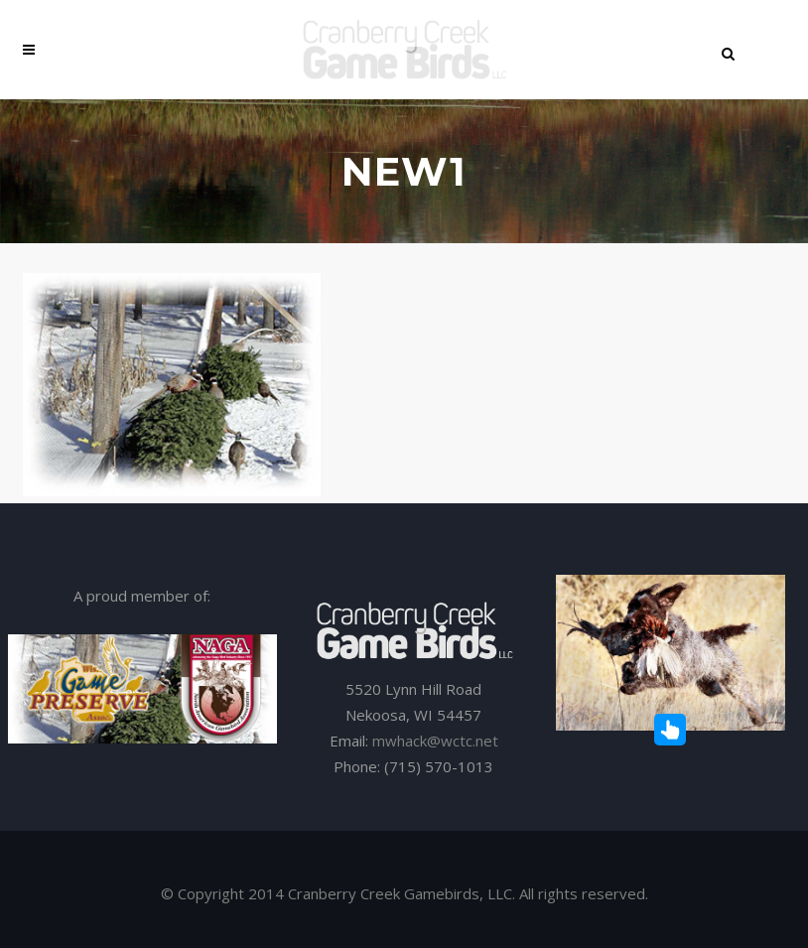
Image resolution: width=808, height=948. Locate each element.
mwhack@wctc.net (435, 740)
